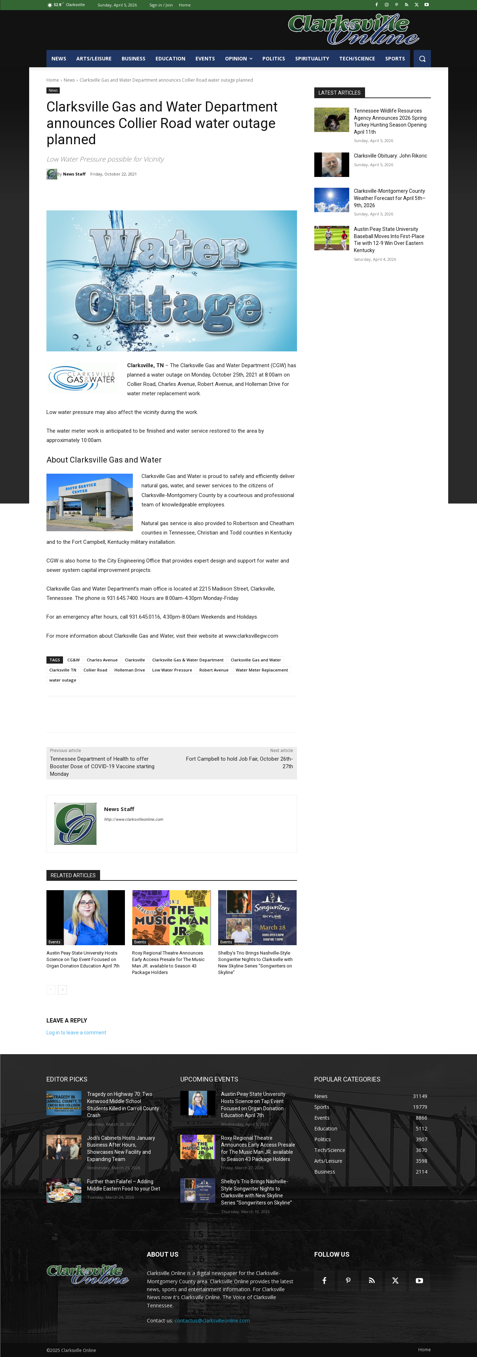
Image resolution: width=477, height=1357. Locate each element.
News (69, 80)
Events (54, 941)
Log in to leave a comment (76, 1032)
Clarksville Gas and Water (256, 659)
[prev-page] (50, 989)
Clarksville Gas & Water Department (188, 659)
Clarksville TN (62, 670)
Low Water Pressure (172, 670)
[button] (422, 58)
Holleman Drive (129, 670)
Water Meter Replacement (262, 670)
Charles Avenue (102, 659)
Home (52, 80)
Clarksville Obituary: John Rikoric (390, 156)
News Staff (74, 174)
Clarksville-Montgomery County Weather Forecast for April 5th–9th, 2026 (390, 198)
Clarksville (135, 659)
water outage (62, 680)
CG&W (73, 659)
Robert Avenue (214, 670)
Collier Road (95, 670)
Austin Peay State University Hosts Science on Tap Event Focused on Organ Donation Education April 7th (83, 959)
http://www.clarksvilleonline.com (133, 819)
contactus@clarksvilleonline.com (212, 1320)
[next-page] (62, 989)
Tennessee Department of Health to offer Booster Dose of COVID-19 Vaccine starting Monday (102, 766)
